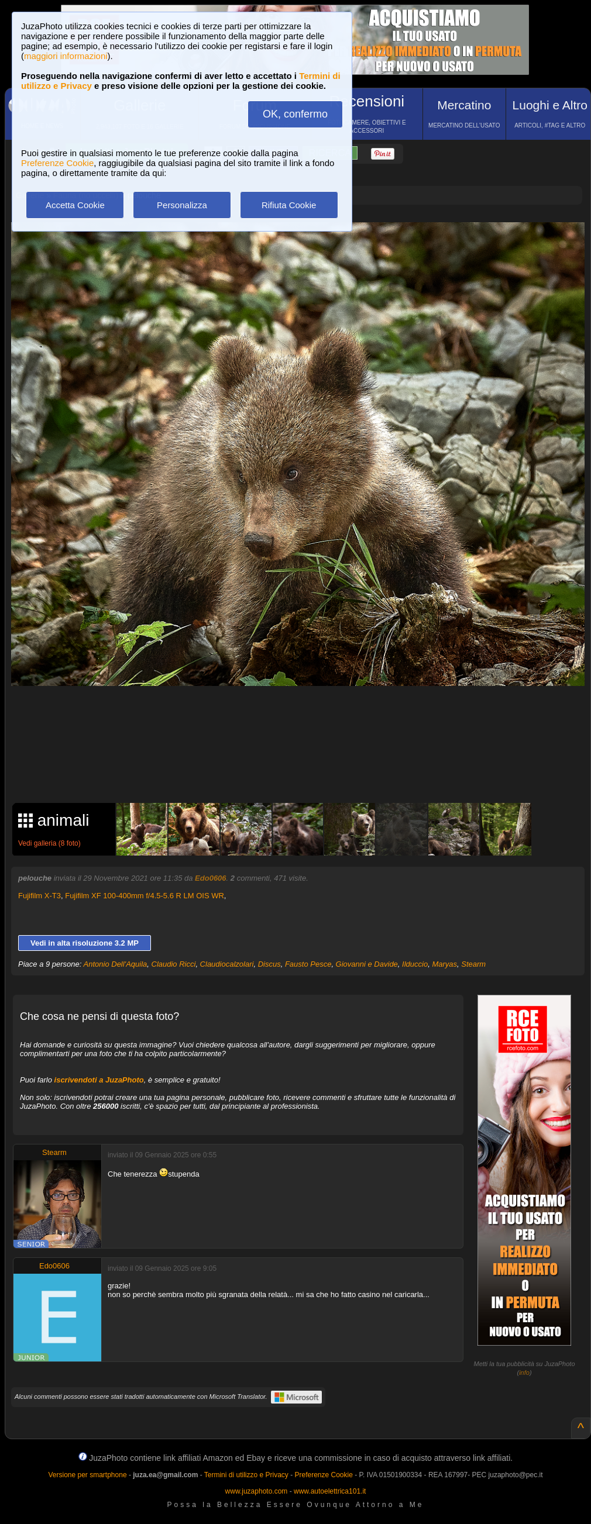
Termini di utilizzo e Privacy (246, 1475)
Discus (269, 964)
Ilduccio (415, 964)
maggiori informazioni (66, 56)
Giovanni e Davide (367, 964)
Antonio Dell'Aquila (115, 964)
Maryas (444, 964)
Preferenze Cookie (57, 163)
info (524, 1372)
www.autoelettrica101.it (330, 1491)
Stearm (473, 964)
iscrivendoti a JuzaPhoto (99, 1079)
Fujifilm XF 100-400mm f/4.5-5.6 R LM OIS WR (144, 895)
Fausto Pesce (308, 964)
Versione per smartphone (87, 1475)
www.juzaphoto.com (256, 1491)
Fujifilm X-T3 (39, 895)
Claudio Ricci (174, 964)
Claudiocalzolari (227, 964)
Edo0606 (210, 878)
